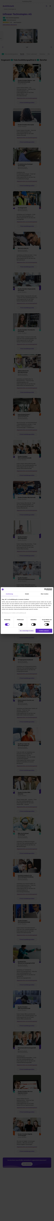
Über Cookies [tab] (44, 593)
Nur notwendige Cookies (27, 630)
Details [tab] (27, 593)
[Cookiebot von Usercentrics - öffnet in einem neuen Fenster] (45, 589)
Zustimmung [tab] (9, 593)
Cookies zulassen (44, 630)
